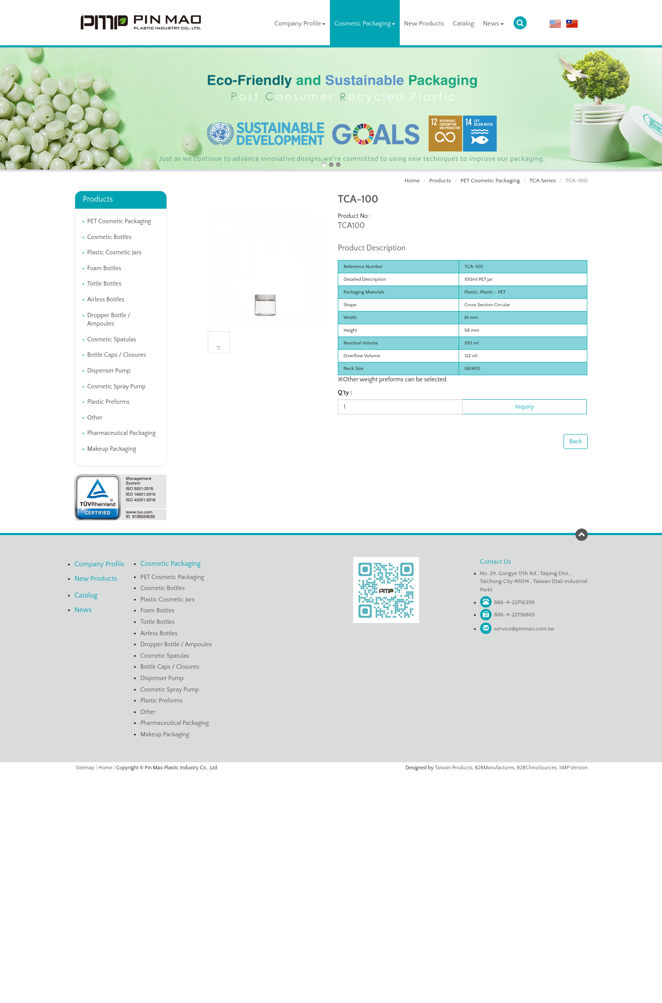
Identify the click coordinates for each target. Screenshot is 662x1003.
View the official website (349, 858)
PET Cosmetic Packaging (490, 180)
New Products (424, 23)
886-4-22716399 (514, 602)
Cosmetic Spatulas (111, 339)
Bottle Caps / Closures (116, 354)
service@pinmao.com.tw (524, 629)
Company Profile (300, 23)
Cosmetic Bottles (109, 237)
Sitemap (85, 768)
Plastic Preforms (108, 402)
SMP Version (573, 768)
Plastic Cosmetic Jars (114, 252)
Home (412, 180)
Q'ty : (345, 392)
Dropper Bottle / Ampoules (108, 320)
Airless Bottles (106, 299)
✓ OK (435, 998)
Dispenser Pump (109, 370)
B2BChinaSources (537, 768)
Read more (297, 858)
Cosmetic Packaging (364, 23)
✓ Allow (331, 795)
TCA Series (542, 180)
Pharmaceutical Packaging (121, 433)
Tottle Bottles (104, 283)
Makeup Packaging (111, 449)
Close (331, 777)
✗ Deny (331, 804)
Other (95, 417)
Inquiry (524, 406)
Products (440, 180)
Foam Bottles (104, 268)
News (493, 23)
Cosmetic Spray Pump (116, 386)
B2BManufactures (494, 768)
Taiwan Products (453, 768)
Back (575, 441)
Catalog (463, 23)
